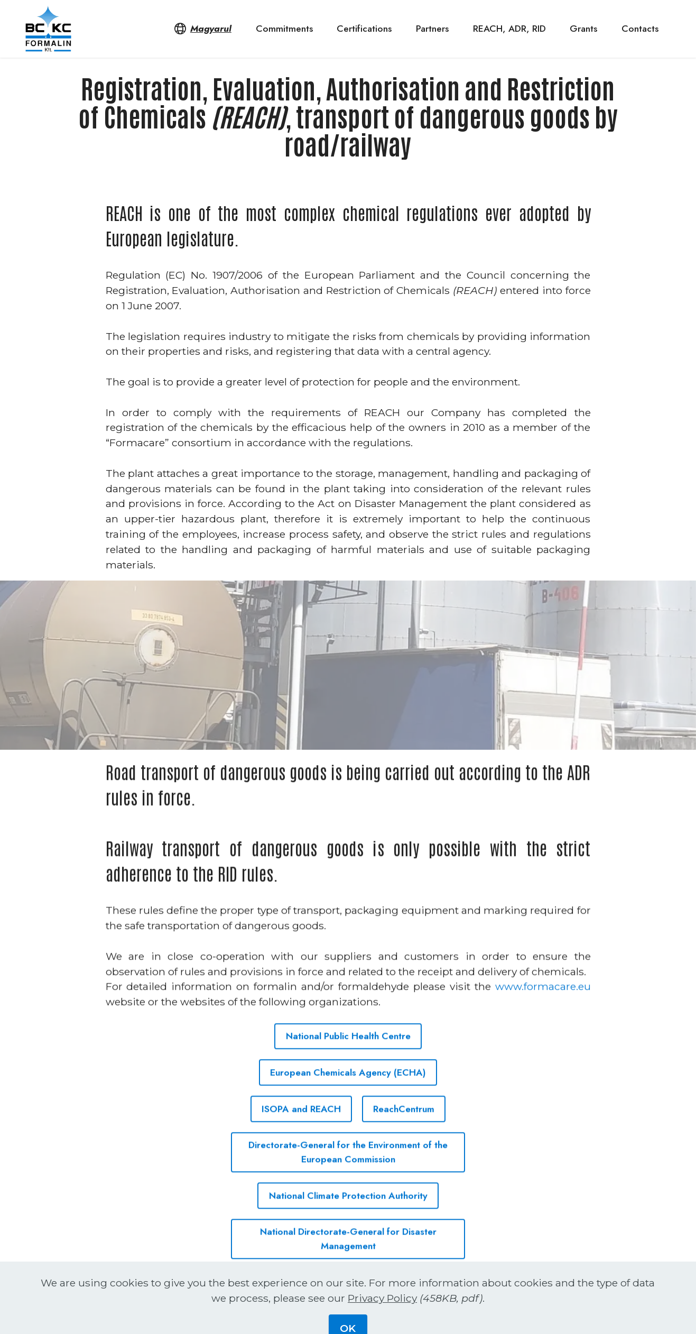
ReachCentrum (403, 1127)
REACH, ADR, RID (509, 28)
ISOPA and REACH (301, 1127)
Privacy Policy (382, 1319)
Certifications (364, 28)
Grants (583, 28)
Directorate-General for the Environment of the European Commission (348, 1170)
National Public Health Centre (348, 1054)
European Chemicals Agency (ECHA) (348, 1091)
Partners (432, 28)
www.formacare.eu (543, 1005)
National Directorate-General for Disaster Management (348, 1257)
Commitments (284, 28)
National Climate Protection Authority (348, 1214)
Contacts (639, 28)
